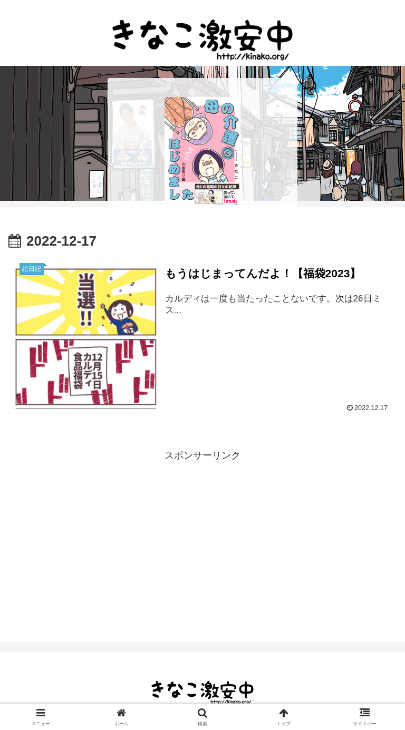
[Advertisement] (202, 538)
